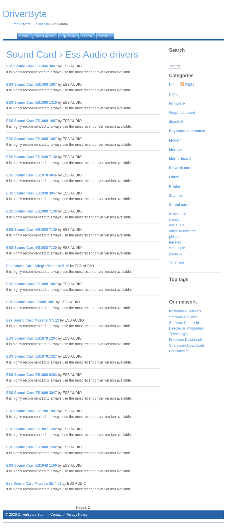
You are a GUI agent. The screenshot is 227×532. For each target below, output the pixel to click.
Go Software (179, 351)
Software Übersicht (184, 323)
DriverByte (26, 514)
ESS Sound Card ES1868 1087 (31, 139)
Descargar (177, 328)
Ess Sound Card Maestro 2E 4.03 (33, 483)
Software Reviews (183, 317)
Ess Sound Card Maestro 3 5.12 (32, 320)
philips (174, 237)
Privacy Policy (77, 514)
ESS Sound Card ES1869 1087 (31, 121)
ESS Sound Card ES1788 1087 (31, 411)
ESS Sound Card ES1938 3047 (31, 193)
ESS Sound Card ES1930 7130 (31, 157)
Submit (42, 514)
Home (174, 85)
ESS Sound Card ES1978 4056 (31, 175)
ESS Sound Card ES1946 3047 (31, 66)
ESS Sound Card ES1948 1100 (31, 465)
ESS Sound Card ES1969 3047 (31, 393)
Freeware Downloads (185, 340)
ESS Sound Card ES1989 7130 (31, 211)
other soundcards (183, 231)
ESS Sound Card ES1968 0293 (31, 375)
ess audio (176, 225)
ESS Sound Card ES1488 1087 (31, 84)
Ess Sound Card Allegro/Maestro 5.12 (37, 266)
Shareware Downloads (187, 345)
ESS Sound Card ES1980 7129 (31, 230)
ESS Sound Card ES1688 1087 (31, 284)
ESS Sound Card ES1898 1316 (31, 102)
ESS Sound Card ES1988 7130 (31, 248)
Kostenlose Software (185, 311)
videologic (177, 248)
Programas (195, 328)
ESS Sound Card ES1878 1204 (31, 338)
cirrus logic (177, 214)
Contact (56, 514)
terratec (175, 242)
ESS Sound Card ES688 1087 (30, 302)
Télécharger (178, 334)
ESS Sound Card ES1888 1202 (31, 447)
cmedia (175, 220)
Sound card (41, 24)
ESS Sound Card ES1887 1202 (31, 429)
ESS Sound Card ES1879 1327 (31, 356)
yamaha (175, 254)
